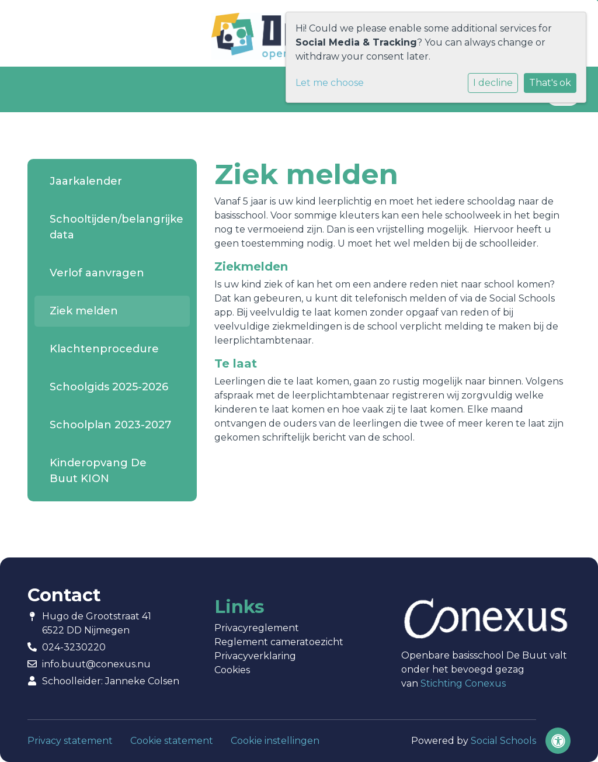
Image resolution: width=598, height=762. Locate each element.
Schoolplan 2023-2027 (110, 424)
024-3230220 (74, 647)
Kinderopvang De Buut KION (98, 470)
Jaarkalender (86, 181)
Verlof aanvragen (97, 272)
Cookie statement (171, 740)
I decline (493, 82)
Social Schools (503, 740)
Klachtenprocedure (104, 348)
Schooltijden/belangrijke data (116, 227)
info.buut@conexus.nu (96, 664)
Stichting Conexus (463, 683)
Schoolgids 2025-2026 (109, 386)
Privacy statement (70, 740)
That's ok (550, 82)
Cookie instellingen (275, 740)
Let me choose (329, 82)
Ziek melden (84, 310)
